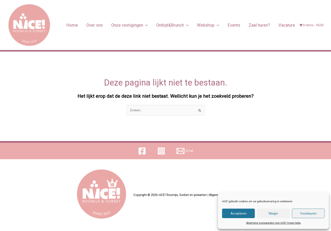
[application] (145, 25)
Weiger (273, 213)
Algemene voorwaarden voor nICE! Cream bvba (273, 222)
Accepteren (239, 213)
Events (234, 25)
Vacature (286, 25)
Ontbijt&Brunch (172, 25)
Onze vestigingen (129, 25)
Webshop (208, 25)
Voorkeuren (308, 213)
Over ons (94, 25)
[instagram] (162, 151)
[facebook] (143, 151)
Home (72, 25)
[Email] (184, 151)
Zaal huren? (259, 25)
